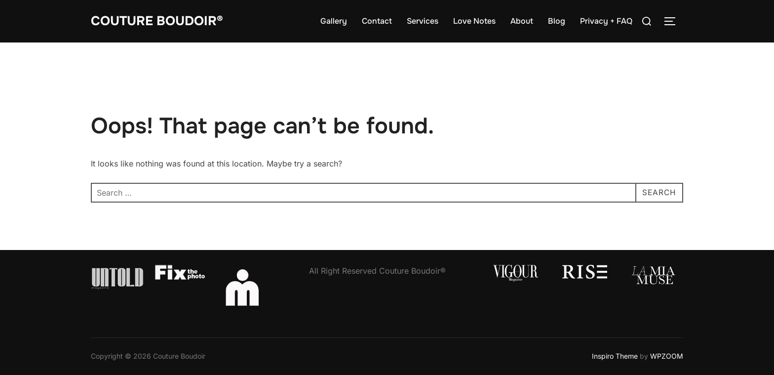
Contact (377, 21)
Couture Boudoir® (157, 21)
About (521, 21)
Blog (556, 21)
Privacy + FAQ (606, 21)
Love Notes (474, 21)
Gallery (333, 21)
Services (422, 21)
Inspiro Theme (615, 356)
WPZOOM (666, 356)
